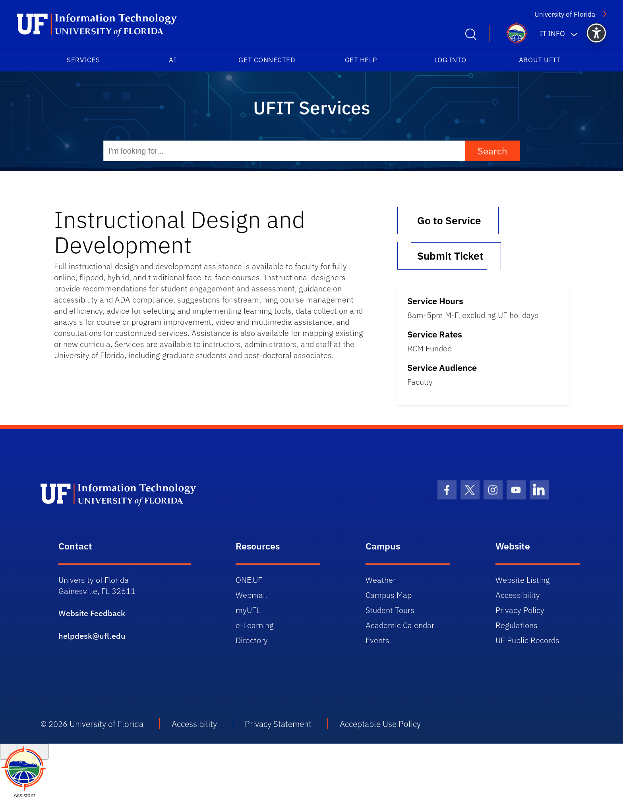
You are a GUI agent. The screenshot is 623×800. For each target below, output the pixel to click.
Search (492, 151)
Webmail (251, 595)
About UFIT (539, 60)
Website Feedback (91, 613)
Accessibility (517, 595)
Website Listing (522, 579)
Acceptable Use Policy (380, 723)
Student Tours (390, 610)
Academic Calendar (400, 625)
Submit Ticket (449, 255)
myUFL (248, 610)
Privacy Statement (278, 723)
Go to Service (448, 220)
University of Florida (570, 14)
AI (172, 60)
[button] (596, 33)
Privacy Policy (519, 610)
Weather (381, 579)
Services (83, 60)
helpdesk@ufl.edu (92, 635)
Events (377, 640)
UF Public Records (527, 640)
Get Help (361, 60)
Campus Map (389, 595)
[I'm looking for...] (284, 151)
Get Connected (266, 60)
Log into (450, 60)
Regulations (516, 625)
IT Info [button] (552, 33)
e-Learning (255, 625)
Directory (252, 640)
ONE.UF (249, 579)
